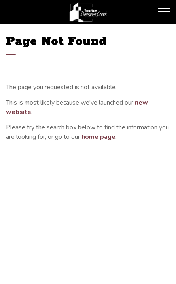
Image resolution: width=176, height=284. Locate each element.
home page (98, 137)
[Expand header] (164, 12)
